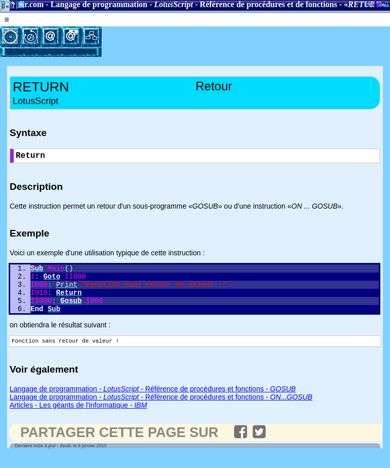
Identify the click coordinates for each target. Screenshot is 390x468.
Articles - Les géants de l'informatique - (78, 418)
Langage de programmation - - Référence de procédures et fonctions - (153, 401)
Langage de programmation (98, 4)
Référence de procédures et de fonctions (268, 4)
